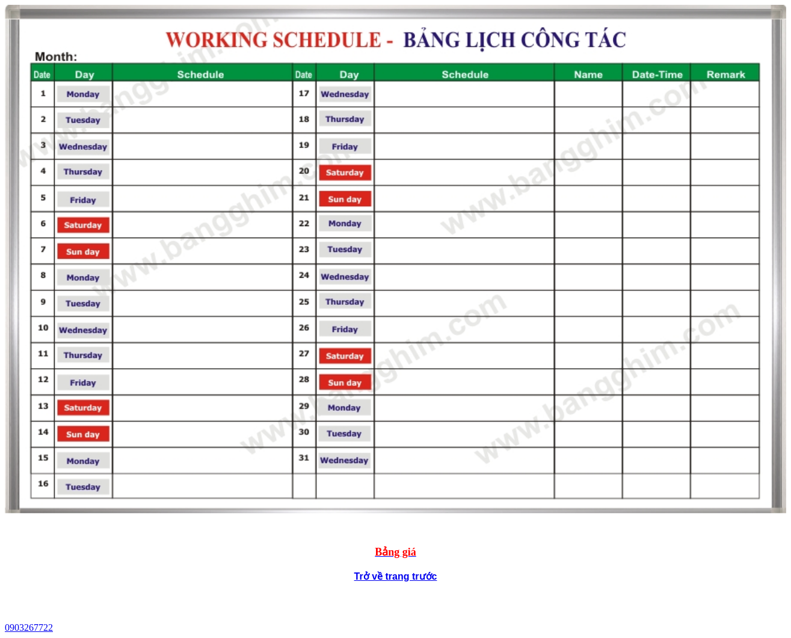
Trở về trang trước (395, 576)
